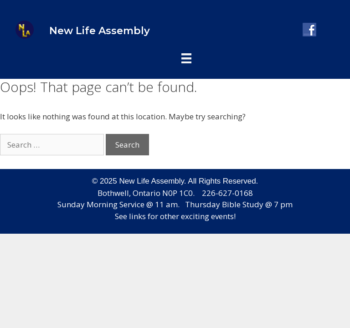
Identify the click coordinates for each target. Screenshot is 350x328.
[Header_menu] (186, 58)
